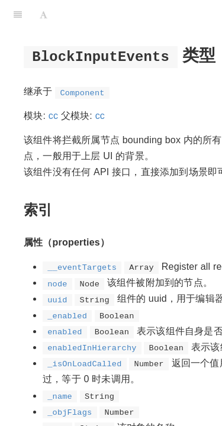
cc (53, 116)
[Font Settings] (43, 15)
